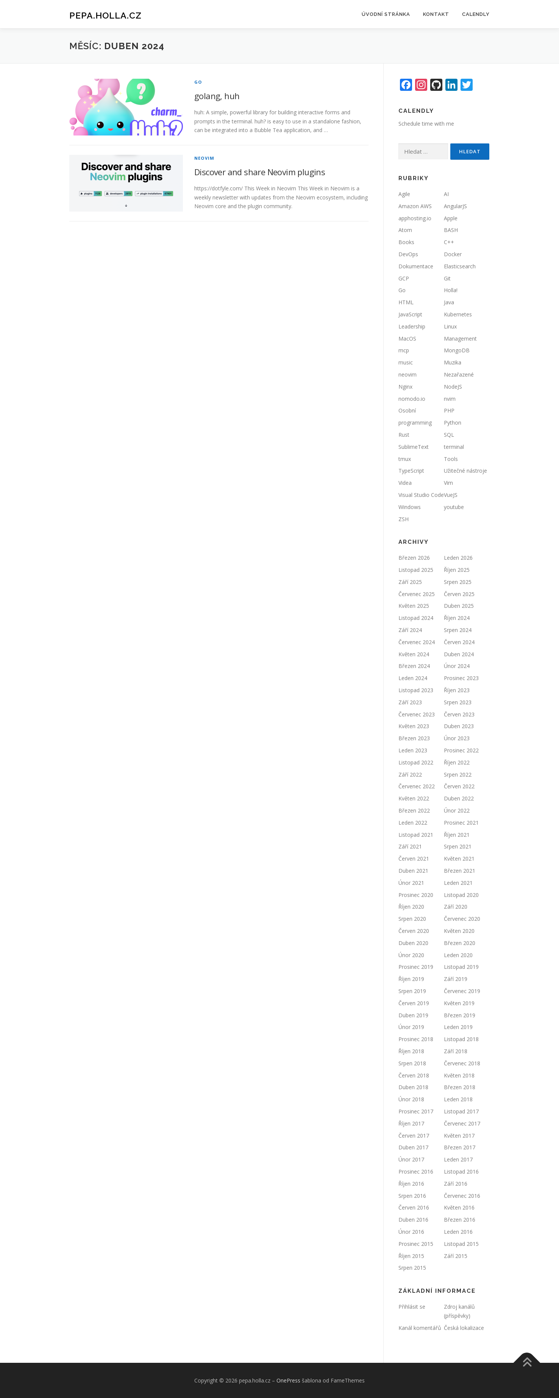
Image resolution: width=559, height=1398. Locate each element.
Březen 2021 (459, 870)
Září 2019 (455, 978)
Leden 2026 (458, 557)
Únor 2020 (411, 955)
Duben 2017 (413, 1147)
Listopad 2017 (461, 1111)
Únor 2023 (457, 738)
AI (446, 194)
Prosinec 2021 (461, 822)
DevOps (408, 254)
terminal (454, 446)
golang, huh (216, 95)
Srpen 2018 (412, 1063)
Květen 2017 (459, 1135)
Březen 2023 (414, 738)
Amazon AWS (415, 206)
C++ (449, 242)
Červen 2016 (413, 1207)
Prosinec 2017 (415, 1111)
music (405, 362)
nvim (450, 398)
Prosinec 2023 (461, 678)
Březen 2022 (414, 810)
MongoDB (457, 350)
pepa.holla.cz (105, 15)
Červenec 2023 (416, 714)
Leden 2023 (412, 750)
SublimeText (413, 446)
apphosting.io (414, 218)
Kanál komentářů (419, 1327)
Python (452, 422)
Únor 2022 (457, 810)
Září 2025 (410, 581)
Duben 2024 (459, 654)
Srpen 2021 (458, 846)
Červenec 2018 (462, 1063)
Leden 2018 (458, 1099)
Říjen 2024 (457, 617)
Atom (405, 230)
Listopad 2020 (461, 894)
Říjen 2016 (411, 1183)
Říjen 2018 (411, 1051)
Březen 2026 (414, 557)
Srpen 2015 (412, 1267)
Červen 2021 (413, 858)
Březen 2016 (459, 1219)
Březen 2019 (459, 1015)
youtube (454, 507)
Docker (453, 254)
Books (406, 242)
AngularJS (455, 206)
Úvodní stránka (386, 14)
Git (447, 278)
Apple (451, 218)
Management (460, 338)
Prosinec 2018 (415, 1039)
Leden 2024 (412, 678)
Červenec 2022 (416, 786)
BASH (451, 230)
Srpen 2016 (412, 1195)
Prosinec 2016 (415, 1171)
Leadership (411, 326)
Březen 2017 (459, 1147)
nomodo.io (411, 398)
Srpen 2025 (458, 581)
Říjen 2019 (411, 978)
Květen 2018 (459, 1075)
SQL (449, 434)
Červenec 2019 (462, 991)
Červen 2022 (459, 786)
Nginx (405, 386)
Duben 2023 (459, 726)
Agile (404, 194)
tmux (404, 458)
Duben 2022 (459, 798)
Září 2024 (410, 630)
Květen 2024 (413, 654)
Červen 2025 (459, 594)
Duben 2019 (413, 1015)
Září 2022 (410, 774)
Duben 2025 (459, 605)
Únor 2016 (411, 1231)
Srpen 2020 (412, 918)
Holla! (451, 290)
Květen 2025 (413, 605)
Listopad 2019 (461, 966)
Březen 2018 (459, 1087)
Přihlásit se (411, 1306)
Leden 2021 (458, 882)
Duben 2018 (413, 1087)
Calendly (476, 14)
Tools (451, 458)
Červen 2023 (459, 714)
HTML (406, 302)
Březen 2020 (459, 943)
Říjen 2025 (457, 569)
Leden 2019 (458, 1027)
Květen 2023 (413, 726)
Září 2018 (455, 1051)
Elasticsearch (460, 266)
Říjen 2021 (457, 834)
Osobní (407, 410)
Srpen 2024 (458, 630)
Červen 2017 (413, 1135)
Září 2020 (455, 906)
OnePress (288, 1380)
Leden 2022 (412, 822)
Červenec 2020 (462, 918)
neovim (204, 158)
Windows (409, 507)
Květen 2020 (459, 930)
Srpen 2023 (458, 702)
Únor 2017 (411, 1159)
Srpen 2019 (412, 991)
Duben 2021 (413, 870)
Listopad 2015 (461, 1243)
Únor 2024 (457, 665)
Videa (405, 482)
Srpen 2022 (458, 774)
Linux (450, 326)
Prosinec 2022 (461, 750)
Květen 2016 (459, 1207)
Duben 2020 (413, 943)
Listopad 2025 (415, 569)
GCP (403, 278)
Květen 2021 (459, 858)
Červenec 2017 (462, 1123)
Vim (448, 482)
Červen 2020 (413, 930)
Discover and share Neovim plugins (259, 171)
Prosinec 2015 (415, 1243)
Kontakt (436, 14)
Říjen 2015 (411, 1255)
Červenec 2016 (462, 1195)
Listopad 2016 (461, 1171)
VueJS (451, 494)
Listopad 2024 (415, 617)
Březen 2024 (414, 665)
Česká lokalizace (464, 1327)
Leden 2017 (458, 1159)
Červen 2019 (413, 1003)
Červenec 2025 (416, 594)
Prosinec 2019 (415, 966)
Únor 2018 (411, 1099)
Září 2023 (410, 702)
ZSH (403, 519)
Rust (403, 434)
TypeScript (411, 470)
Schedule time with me (426, 123)
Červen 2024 (459, 642)
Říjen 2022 (457, 762)
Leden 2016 (458, 1231)
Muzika (452, 362)
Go (198, 82)
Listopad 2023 (415, 690)
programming (415, 422)
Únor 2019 (411, 1027)
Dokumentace (415, 266)
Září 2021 (410, 846)
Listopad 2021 (415, 834)
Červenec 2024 (416, 642)
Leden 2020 (458, 955)
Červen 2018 (413, 1075)
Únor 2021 (411, 882)
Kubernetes (458, 314)
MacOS (407, 338)
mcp (403, 350)
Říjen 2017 (411, 1123)
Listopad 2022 (415, 762)
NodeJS (453, 386)
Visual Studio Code (421, 494)
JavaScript (410, 314)
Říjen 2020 (411, 906)
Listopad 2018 (461, 1039)
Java (449, 302)
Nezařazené (459, 374)
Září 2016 (455, 1183)
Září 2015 (455, 1255)
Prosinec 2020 (415, 894)
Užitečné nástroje (465, 470)
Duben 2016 (413, 1219)
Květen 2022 (413, 798)
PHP (449, 410)
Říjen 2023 (457, 690)
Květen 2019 (459, 1003)
